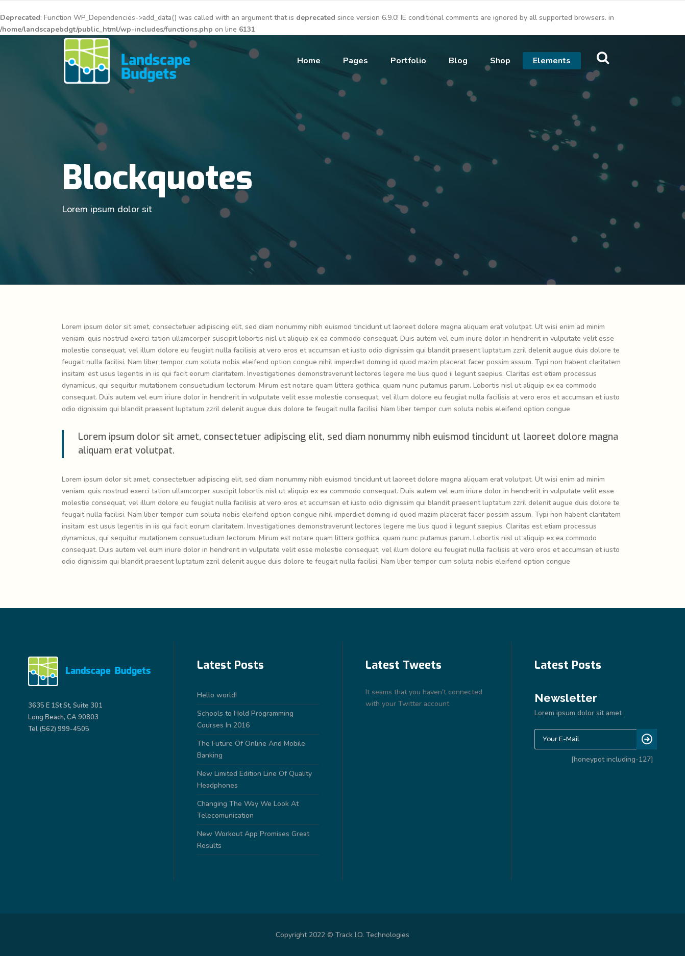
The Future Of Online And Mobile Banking (251, 749)
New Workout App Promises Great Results (253, 839)
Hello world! (217, 695)
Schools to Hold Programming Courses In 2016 (245, 719)
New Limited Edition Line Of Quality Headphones (254, 779)
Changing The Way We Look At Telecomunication (248, 809)
